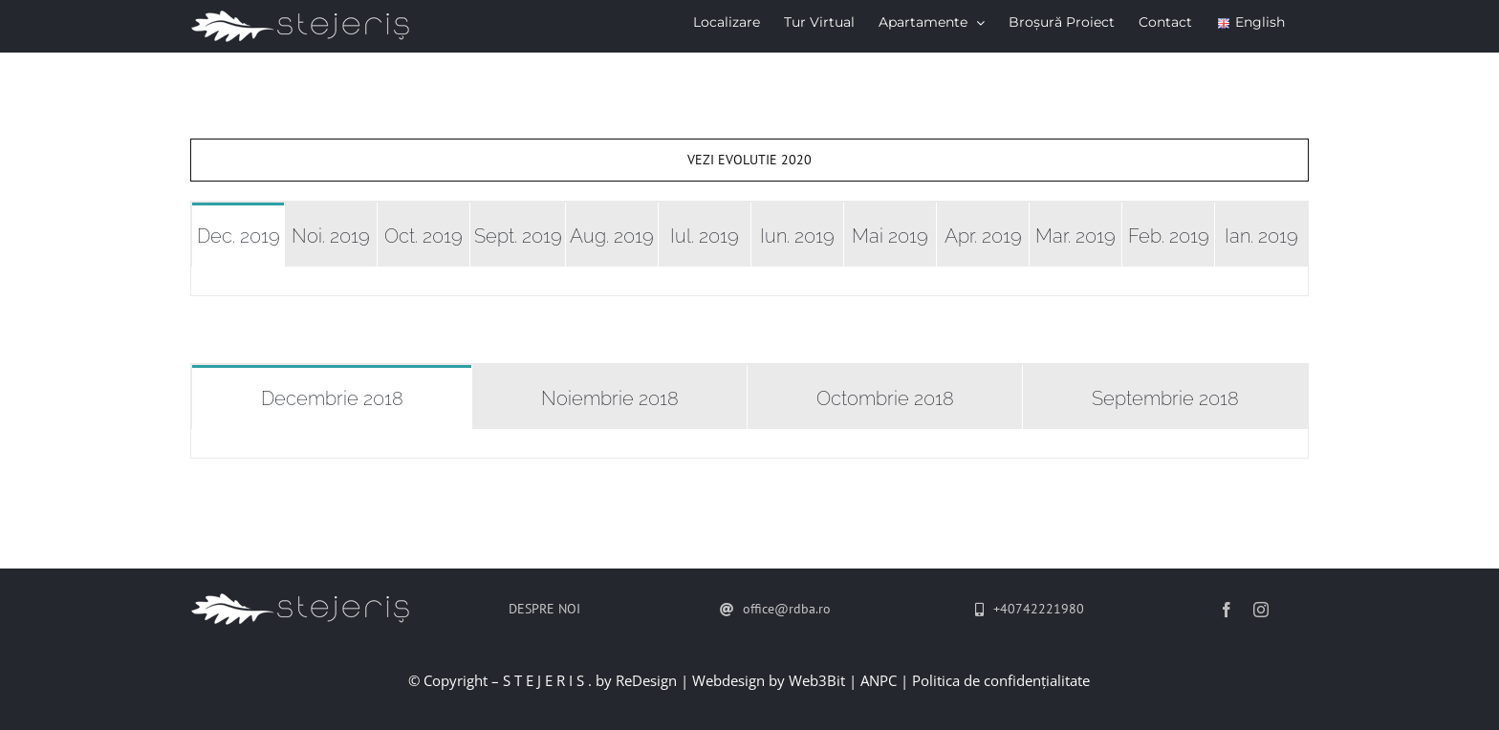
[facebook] (1226, 609)
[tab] (238, 235)
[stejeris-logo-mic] (302, 599)
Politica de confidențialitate (1001, 680)
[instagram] (1261, 609)
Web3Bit (817, 680)
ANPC (878, 680)
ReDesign (646, 680)
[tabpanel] (749, 281)
